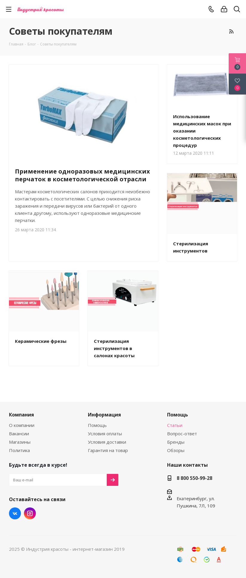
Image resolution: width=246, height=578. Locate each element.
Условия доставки (107, 442)
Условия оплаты (105, 433)
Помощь (97, 425)
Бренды (175, 442)
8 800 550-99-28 (194, 478)
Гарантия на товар (108, 450)
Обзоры (175, 450)
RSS (231, 31)
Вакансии (19, 433)
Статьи (174, 425)
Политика (19, 450)
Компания (21, 414)
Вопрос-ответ (182, 433)
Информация (104, 414)
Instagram (30, 513)
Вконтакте (15, 513)
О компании (21, 425)
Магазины (19, 442)
